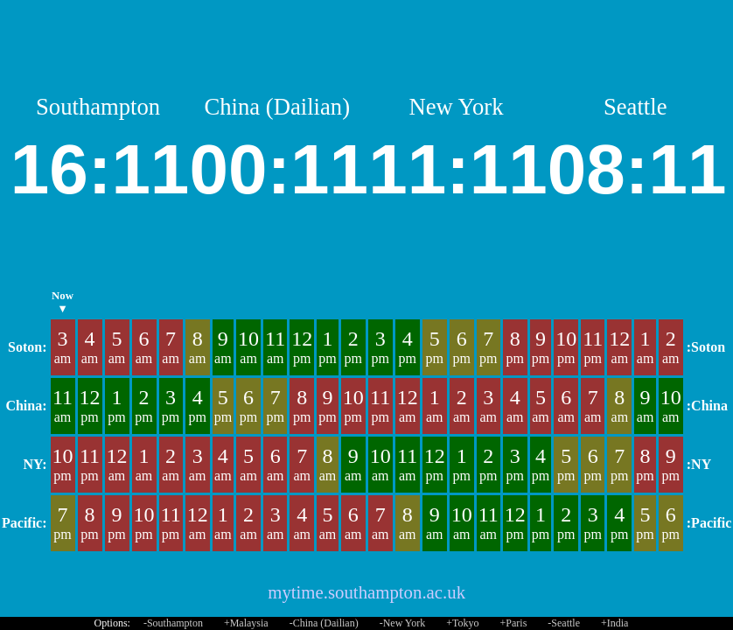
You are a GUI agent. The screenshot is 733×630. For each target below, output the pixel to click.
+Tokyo (462, 623)
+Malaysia (246, 623)
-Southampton (173, 623)
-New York (403, 623)
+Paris (513, 623)
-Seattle (564, 623)
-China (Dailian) (324, 623)
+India (614, 623)
